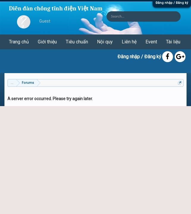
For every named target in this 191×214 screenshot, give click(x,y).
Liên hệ (129, 42)
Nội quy (105, 42)
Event (151, 42)
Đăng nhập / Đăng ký (172, 3)
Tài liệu (173, 42)
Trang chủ (19, 42)
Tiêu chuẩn (77, 42)
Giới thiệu (47, 42)
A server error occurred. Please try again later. (50, 98)
